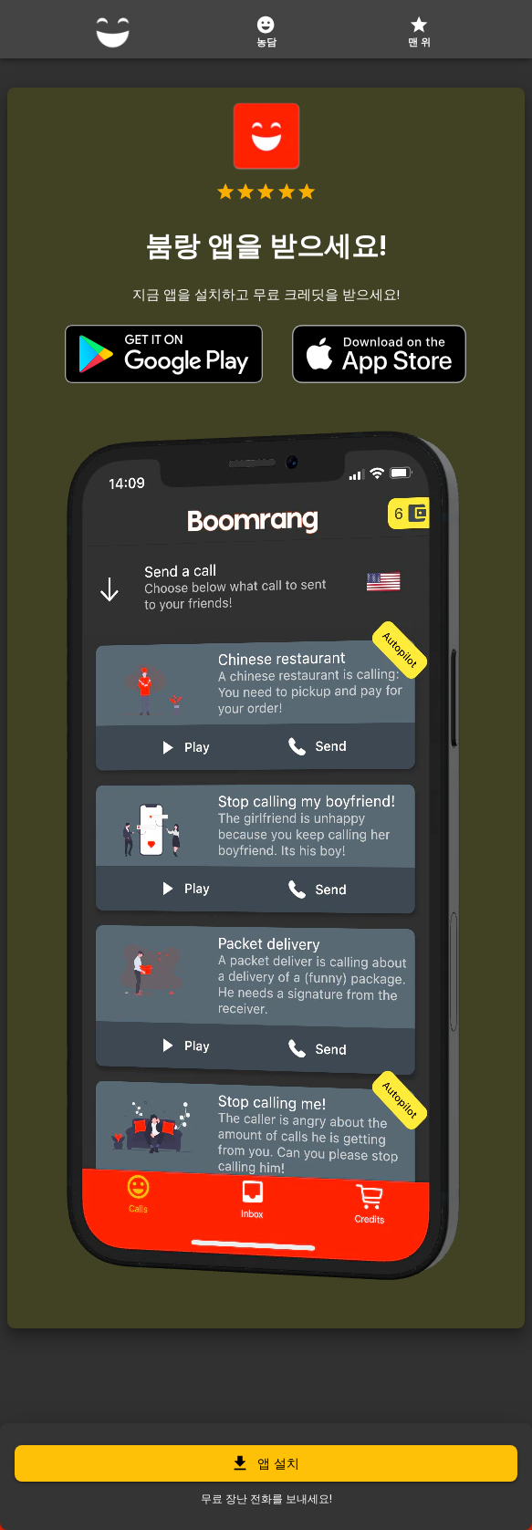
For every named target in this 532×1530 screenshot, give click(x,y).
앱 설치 (266, 1463)
